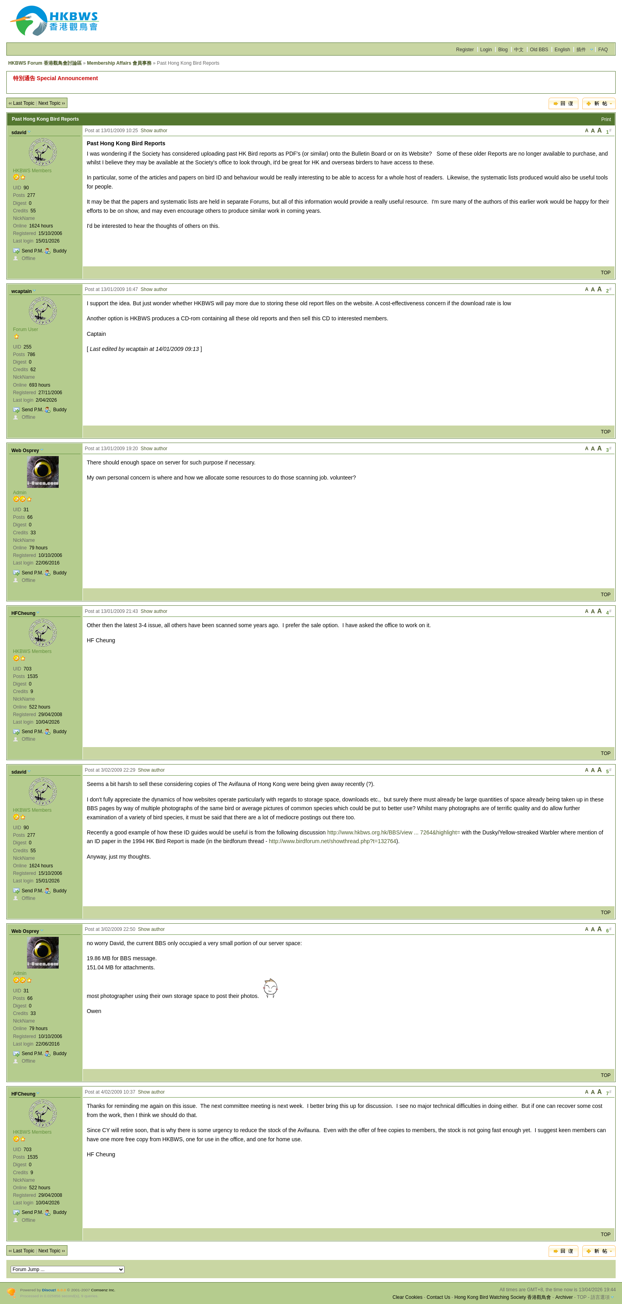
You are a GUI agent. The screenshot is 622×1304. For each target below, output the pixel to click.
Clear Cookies (407, 1297)
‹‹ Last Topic (22, 103)
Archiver (564, 1297)
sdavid (19, 132)
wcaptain (22, 291)
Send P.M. (32, 251)
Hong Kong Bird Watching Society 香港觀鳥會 (503, 1297)
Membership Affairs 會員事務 (119, 63)
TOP (605, 272)
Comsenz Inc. (103, 1290)
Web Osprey (25, 450)
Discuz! (49, 1290)
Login (486, 49)
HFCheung (24, 613)
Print (606, 119)
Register (465, 49)
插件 (581, 49)
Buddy (60, 251)
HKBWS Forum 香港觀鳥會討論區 (45, 63)
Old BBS (539, 49)
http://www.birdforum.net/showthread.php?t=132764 (332, 841)
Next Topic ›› (51, 103)
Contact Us (438, 1297)
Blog (503, 49)
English (562, 49)
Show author (153, 130)
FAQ (603, 49)
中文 (519, 49)
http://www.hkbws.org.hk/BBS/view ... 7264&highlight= (393, 832)
